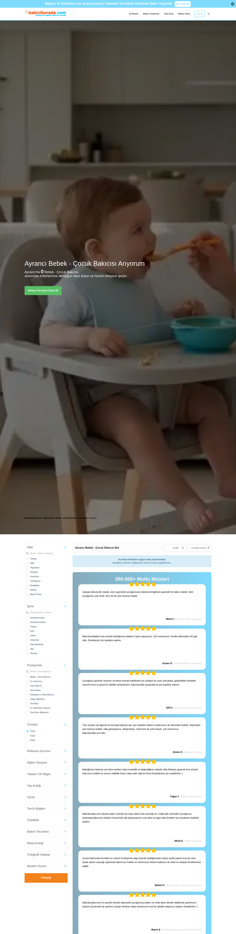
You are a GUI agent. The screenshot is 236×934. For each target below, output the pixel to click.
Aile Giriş (168, 13)
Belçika (33, 590)
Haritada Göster (200, 547)
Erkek (32, 740)
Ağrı (32, 649)
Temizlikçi (34, 703)
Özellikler (33, 820)
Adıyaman (34, 640)
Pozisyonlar (34, 665)
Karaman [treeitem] (83, 518)
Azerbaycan (35, 581)
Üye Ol (199, 13)
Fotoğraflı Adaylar (38, 854)
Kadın (32, 736)
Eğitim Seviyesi (37, 762)
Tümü (32, 731)
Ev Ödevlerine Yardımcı (40, 708)
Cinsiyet (32, 724)
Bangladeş (34, 585)
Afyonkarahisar (36, 644)
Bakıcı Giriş (184, 13)
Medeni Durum (36, 866)
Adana (33, 635)
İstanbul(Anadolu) (38, 622)
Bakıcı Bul (48, 518)
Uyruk (31, 797)
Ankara (33, 627)
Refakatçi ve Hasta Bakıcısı (42, 695)
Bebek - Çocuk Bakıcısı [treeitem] (67, 518)
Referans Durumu (38, 751)
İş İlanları (133, 13)
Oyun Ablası (35, 690)
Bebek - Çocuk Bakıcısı (40, 677)
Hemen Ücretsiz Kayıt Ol (43, 290)
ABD (32, 563)
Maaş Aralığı (35, 843)
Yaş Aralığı (34, 785)
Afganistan (34, 568)
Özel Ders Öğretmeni (39, 712)
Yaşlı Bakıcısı (36, 686)
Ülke (30, 547)
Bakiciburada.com (33, 518)
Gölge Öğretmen (37, 699)
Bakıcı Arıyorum (151, 13)
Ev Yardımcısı (36, 681)
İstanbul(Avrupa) (37, 618)
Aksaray (33, 653)
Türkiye (33, 559)
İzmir (32, 631)
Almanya (34, 572)
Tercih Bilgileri (36, 808)
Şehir (30, 606)
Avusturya (34, 576)
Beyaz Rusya (36, 594)
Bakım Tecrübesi (38, 831)
